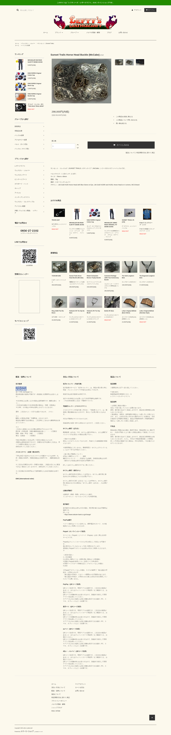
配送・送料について (58, 691)
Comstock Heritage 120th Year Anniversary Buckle (111, 278)
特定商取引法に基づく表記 (145, 152)
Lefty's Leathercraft (27, 728)
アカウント (138, 10)
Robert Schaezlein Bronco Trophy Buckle (94, 277)
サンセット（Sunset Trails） (46, 43)
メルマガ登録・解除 (93, 32)
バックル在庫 (26, 45)
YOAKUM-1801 (56, 276)
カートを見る (79, 687)
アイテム (150, 10)
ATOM (58, 711)
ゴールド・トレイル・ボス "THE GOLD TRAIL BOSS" (36, 105)
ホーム (45, 32)
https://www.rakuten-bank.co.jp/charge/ (78, 514)
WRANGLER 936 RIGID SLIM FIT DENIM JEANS (35, 61)
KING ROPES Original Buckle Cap (34, 95)
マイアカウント (80, 684)
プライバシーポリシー (59, 701)
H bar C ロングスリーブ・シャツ (145, 224)
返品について (130, 152)
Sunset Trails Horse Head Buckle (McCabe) (76, 277)
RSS (53, 711)
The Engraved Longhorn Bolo (147, 277)
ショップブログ (56, 707)
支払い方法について (58, 687)
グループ (75, 32)
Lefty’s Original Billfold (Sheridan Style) (146, 312)
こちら (45, 420)
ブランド (59, 32)
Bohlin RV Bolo (109, 311)
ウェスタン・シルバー (28, 43)
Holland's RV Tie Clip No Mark (76, 312)
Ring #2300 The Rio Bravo (58, 312)
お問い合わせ (123, 32)
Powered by (29, 731)
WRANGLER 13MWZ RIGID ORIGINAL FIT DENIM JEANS (110, 224)
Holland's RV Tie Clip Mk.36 (93, 312)
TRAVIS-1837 (56, 220)
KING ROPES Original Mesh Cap (34, 84)
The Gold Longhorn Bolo (128, 277)
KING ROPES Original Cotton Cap (34, 74)
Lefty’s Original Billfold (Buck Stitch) (129, 312)
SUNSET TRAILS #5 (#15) (128, 221)
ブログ (109, 32)
